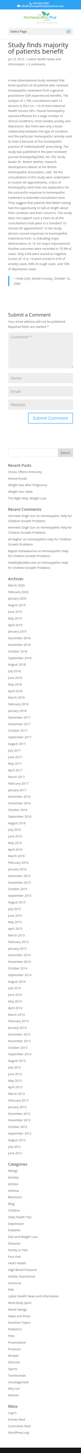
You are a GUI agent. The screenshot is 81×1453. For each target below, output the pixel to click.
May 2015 (15, 922)
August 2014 (17, 982)
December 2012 (19, 1114)
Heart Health (17, 1263)
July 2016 (14, 829)
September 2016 (20, 816)
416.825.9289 (40, 3)
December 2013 (19, 1034)
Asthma (13, 1191)
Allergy (13, 1171)
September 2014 (20, 975)
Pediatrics (15, 1329)
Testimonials (17, 1375)
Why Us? (14, 1389)
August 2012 (17, 1140)
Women (13, 1395)
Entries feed (16, 1419)
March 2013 (16, 1094)
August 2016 (17, 823)
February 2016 (18, 863)
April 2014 (15, 1008)
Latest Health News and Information (33, 1296)
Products (14, 1349)
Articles (13, 1184)
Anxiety (13, 1177)
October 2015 (17, 889)
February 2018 (18, 704)
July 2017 (14, 750)
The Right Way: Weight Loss (27, 498)
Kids (11, 1289)
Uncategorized (18, 1382)
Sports (12, 1369)
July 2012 (14, 1147)
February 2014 (18, 1021)
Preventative (17, 1342)
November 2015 (19, 882)
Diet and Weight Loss (23, 1237)
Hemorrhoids (17, 478)
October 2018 (17, 651)
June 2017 (15, 757)
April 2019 (15, 625)
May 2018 (15, 684)
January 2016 (17, 869)
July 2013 (14, 1067)
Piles (11, 1336)
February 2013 (18, 1100)
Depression (16, 1224)
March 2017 (16, 777)
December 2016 (19, 796)
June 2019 (15, 612)
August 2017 (17, 744)
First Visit (14, 1257)
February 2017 (18, 783)
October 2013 (17, 1048)
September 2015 (20, 896)
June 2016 (15, 836)
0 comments (37, 64)
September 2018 (20, 658)
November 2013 (19, 1041)
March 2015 (16, 935)
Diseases (14, 1243)
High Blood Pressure (22, 1270)
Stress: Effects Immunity (25, 472)
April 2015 (15, 929)
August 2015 (17, 902)
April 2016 (15, 849)
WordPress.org (18, 1432)
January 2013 (17, 1107)
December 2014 (19, 955)
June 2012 (15, 1153)
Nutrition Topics (19, 1322)
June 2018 (15, 678)
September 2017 (20, 737)
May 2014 (15, 1001)
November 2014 (19, 962)
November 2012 (19, 1120)
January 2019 (17, 631)
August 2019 (17, 605)
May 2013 (15, 1081)
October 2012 (17, 1127)
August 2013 (17, 1061)
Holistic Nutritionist (21, 1276)
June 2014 (15, 995)
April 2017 (15, 770)
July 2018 (14, 671)
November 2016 (19, 803)
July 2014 (14, 988)
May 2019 (15, 618)
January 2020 (17, 598)
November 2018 (19, 645)
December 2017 (19, 717)
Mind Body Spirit (20, 1303)
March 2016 (16, 856)
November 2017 (19, 724)
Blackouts (15, 1197)
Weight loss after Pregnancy (27, 485)
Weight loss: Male (20, 492)
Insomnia (14, 1283)
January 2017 (17, 790)
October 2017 (17, 730)
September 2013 (20, 1054)
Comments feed (19, 1426)
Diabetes (14, 1230)
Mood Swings (17, 1309)
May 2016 (15, 843)
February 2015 (18, 942)
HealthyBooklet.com (22, 563)
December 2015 (19, 876)
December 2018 (19, 638)
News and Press (19, 1316)
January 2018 (17, 711)
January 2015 (17, 949)
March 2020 (16, 585)
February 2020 (18, 592)
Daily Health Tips (20, 1217)
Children (14, 1210)
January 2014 (17, 1028)
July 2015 (14, 909)
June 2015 (15, 915)
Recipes (13, 1356)
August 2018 (17, 664)
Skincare (14, 1362)
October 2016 (17, 810)
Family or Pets (18, 1250)
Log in (12, 1413)
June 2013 (15, 1074)
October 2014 (17, 968)
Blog (11, 1204)
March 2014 (16, 1015)
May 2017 (15, 763)
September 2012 (20, 1133)
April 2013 (15, 1087)
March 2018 (16, 697)
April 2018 (15, 691)
